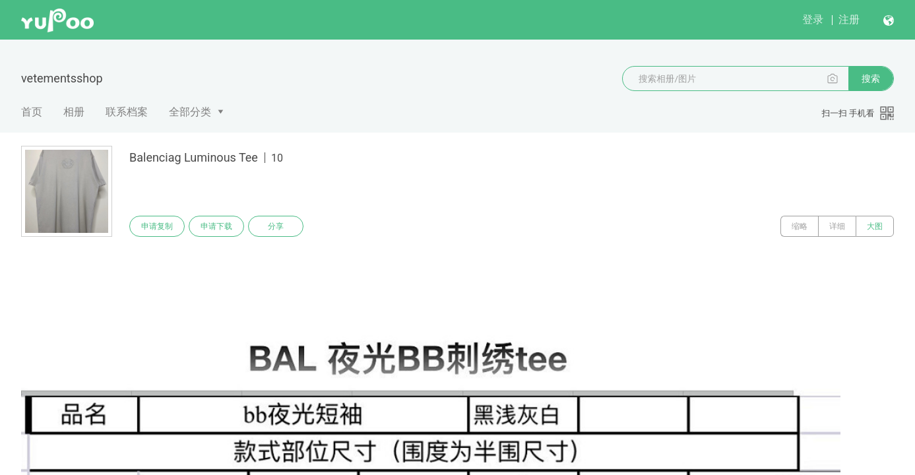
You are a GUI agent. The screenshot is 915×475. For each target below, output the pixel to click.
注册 (849, 19)
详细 (837, 226)
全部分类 (190, 112)
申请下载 (216, 226)
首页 (31, 112)
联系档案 (127, 112)
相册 (73, 112)
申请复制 (157, 226)
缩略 (799, 226)
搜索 (871, 78)
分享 (276, 226)
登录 (812, 19)
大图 (875, 226)
